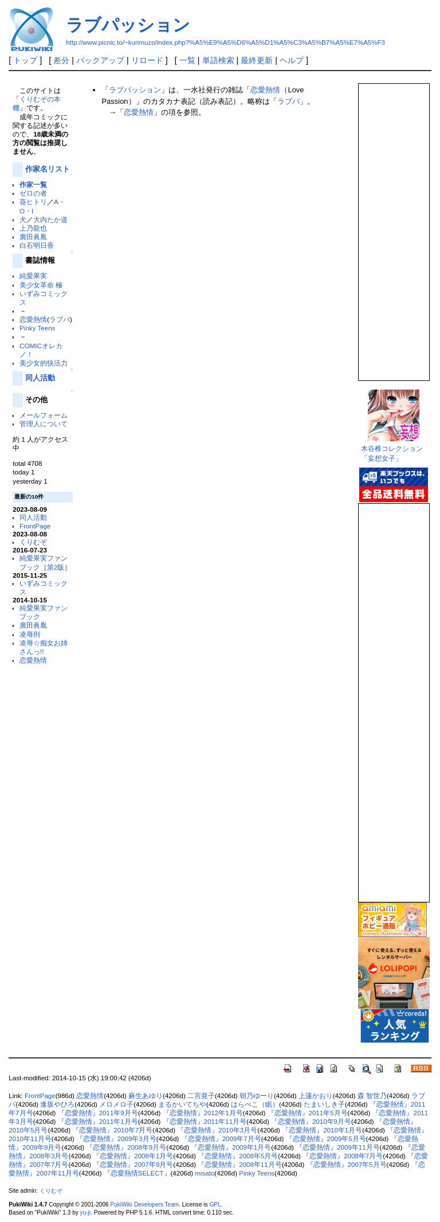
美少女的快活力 (43, 363)
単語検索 (218, 60)
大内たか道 (50, 219)
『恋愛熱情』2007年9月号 (133, 1164)
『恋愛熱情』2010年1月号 (322, 1130)
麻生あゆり (145, 1095)
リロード (147, 60)
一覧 (187, 60)
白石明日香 (36, 245)
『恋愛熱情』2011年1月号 (98, 1121)
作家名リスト (47, 169)
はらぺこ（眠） (255, 1104)
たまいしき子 (324, 1104)
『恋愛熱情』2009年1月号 (231, 1147)
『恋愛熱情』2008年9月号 (126, 1147)
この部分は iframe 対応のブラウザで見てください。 (393, 227)
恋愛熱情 (33, 319)
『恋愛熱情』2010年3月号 (217, 1130)
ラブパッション (128, 24)
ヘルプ (292, 60)
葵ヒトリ (33, 201)
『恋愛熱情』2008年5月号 (238, 1156)
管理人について (43, 423)
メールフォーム (43, 415)
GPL (215, 1204)
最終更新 (257, 60)
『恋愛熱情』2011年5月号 (308, 1113)
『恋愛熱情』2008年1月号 (133, 1156)
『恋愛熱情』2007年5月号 (347, 1164)
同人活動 (40, 377)
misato (204, 1173)
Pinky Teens (37, 328)
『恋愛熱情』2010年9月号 (311, 1121)
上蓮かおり (315, 1095)
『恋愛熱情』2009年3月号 (116, 1138)
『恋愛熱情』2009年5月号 (326, 1138)
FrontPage (34, 526)
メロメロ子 (116, 1104)
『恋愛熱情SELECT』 (137, 1173)
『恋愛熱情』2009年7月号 (221, 1138)
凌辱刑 (29, 634)
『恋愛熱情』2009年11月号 (337, 1147)
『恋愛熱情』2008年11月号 (239, 1164)
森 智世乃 (372, 1095)
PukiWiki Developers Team (144, 1204)
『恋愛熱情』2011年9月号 (98, 1113)
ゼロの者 (33, 193)
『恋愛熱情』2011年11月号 (204, 1121)
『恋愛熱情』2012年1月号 (203, 1113)
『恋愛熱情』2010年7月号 (112, 1130)
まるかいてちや (182, 1104)
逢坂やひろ (57, 1104)
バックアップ (100, 60)
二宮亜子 (201, 1095)
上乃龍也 (33, 228)
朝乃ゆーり (256, 1095)
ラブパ (59, 319)
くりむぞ (33, 542)
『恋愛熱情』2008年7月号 (342, 1156)
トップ (25, 60)
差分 (61, 60)
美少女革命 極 (40, 285)
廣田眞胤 (33, 236)
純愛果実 (33, 275)
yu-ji (85, 1212)
